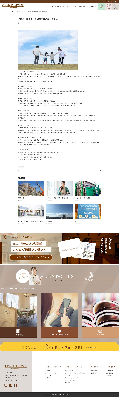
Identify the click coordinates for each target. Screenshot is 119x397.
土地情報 (93, 373)
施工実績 (67, 383)
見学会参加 (108, 6)
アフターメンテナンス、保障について (76, 373)
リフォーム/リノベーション (73, 378)
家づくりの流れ (69, 370)
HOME (47, 6)
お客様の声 (94, 370)
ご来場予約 (101, 6)
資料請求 (115, 6)
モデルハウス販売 (70, 380)
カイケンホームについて (60, 6)
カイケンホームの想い (51, 373)
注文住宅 (67, 375)
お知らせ (47, 378)
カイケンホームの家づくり (79, 6)
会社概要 (47, 370)
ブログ (28, 23)
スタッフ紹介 (49, 375)
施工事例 (93, 6)
